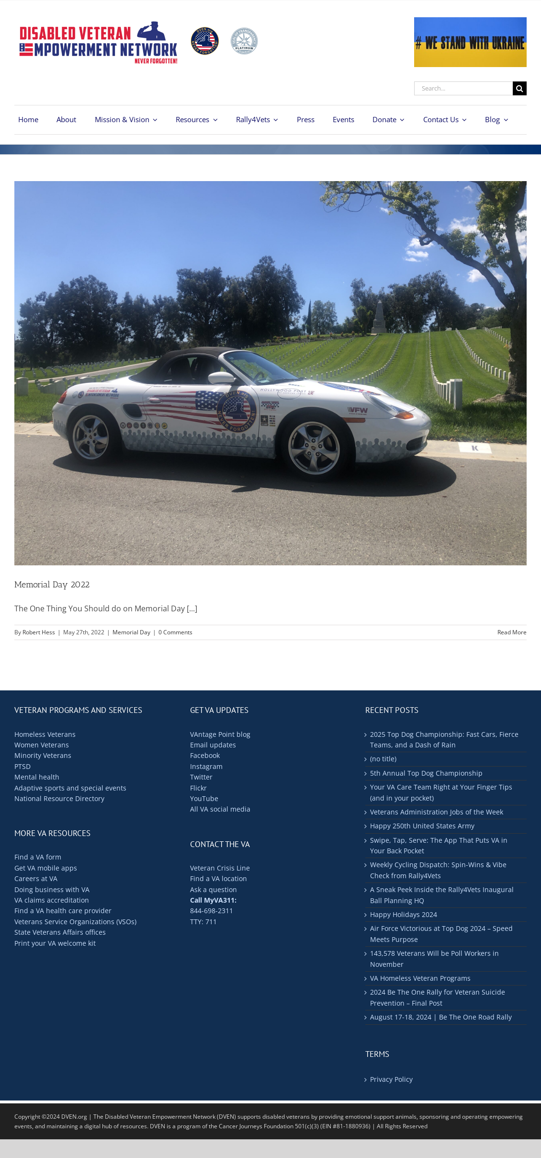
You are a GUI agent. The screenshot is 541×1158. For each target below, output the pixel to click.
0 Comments (175, 632)
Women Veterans (41, 744)
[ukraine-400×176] (470, 21)
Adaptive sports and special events (70, 787)
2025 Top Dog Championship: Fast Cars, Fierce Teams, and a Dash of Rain (444, 739)
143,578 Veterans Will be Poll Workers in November (434, 958)
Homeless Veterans (45, 734)
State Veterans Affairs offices (60, 932)
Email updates (213, 744)
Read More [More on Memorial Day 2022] (512, 632)
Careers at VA (35, 878)
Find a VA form (37, 856)
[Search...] (463, 88)
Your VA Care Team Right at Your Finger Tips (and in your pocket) (441, 792)
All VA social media (220, 809)
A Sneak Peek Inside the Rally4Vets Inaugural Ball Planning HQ (442, 895)
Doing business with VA (52, 889)
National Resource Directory (59, 798)
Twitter (201, 776)
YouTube (204, 798)
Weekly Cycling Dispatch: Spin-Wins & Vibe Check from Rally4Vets (438, 870)
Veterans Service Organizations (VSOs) (75, 921)
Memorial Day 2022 (52, 584)
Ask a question (213, 889)
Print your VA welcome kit (55, 943)
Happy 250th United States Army (422, 825)
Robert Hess (39, 632)
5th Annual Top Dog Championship (426, 773)
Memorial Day (131, 632)
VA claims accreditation (51, 900)
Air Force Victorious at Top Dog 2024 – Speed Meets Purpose (441, 933)
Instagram (206, 766)
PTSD (22, 766)
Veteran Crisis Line (220, 867)
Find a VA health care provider (63, 910)
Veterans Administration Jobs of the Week (436, 811)
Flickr (198, 787)
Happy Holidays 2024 (403, 914)
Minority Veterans (42, 755)
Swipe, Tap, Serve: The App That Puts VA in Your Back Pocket (438, 845)
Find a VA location (218, 878)
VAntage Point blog (220, 734)
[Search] (520, 88)
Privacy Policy (391, 1079)
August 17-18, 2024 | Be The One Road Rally (441, 1016)
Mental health (36, 776)
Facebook (205, 755)
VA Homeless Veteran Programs (420, 978)
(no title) (383, 758)
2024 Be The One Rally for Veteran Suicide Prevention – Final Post (437, 997)
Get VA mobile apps (45, 867)
